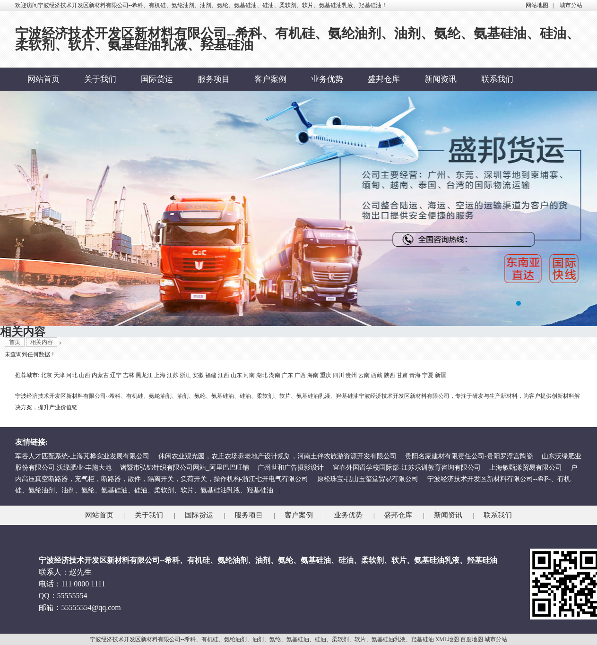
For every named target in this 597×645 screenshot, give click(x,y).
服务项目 (214, 79)
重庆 (325, 375)
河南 (249, 375)
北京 (46, 375)
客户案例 (270, 79)
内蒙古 (100, 375)
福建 (210, 375)
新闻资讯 (440, 79)
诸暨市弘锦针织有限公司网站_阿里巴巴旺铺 (184, 467)
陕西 (389, 375)
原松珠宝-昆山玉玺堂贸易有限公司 (368, 478)
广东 (287, 375)
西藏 (376, 375)
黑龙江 (144, 375)
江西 (223, 375)
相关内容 (41, 342)
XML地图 (447, 639)
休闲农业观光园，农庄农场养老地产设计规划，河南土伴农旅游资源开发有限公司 (277, 456)
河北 (72, 375)
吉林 (128, 375)
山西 (84, 375)
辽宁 (115, 375)
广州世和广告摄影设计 (291, 467)
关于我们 (100, 79)
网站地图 (537, 5)
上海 (159, 375)
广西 (300, 375)
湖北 (262, 375)
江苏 (172, 375)
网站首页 (43, 79)
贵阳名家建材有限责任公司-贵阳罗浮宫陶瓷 (469, 456)
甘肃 (402, 375)
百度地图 (471, 639)
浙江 (185, 375)
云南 (364, 375)
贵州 (351, 375)
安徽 (198, 375)
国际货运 (157, 79)
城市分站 (571, 5)
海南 (313, 375)
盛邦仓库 (384, 79)
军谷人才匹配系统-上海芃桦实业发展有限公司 (82, 456)
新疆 (440, 375)
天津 (59, 375)
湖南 (274, 375)
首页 (14, 342)
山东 (236, 375)
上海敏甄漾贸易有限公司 (525, 467)
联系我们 (497, 79)
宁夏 (427, 375)
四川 (338, 375)
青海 (415, 375)
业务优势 (327, 79)
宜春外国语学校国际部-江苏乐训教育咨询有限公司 (407, 467)
